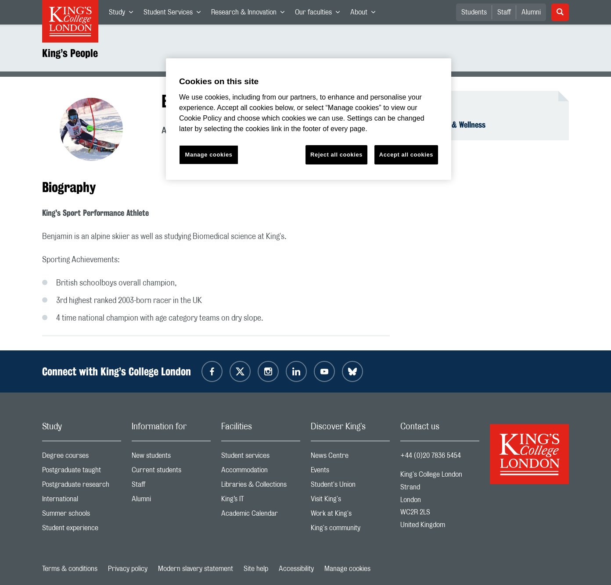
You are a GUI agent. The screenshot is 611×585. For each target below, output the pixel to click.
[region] (308, 119)
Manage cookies (347, 568)
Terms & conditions (69, 568)
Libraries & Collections (260, 486)
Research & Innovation (250, 14)
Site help (256, 568)
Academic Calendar (260, 515)
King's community (350, 529)
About (365, 14)
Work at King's (350, 515)
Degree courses (81, 457)
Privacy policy (127, 568)
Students (474, 12)
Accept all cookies (406, 154)
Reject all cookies (336, 154)
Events (350, 472)
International (81, 501)
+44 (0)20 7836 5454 (430, 455)
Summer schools (81, 515)
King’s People (70, 53)
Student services (260, 457)
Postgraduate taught (81, 472)
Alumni (531, 12)
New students (171, 457)
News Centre (350, 457)
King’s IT (260, 501)
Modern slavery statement (195, 568)
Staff (504, 12)
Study (123, 14)
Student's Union (350, 486)
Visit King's (350, 501)
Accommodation (260, 472)
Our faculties (320, 14)
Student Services (175, 14)
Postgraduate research (81, 486)
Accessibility (296, 568)
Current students (171, 472)
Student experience (81, 529)
